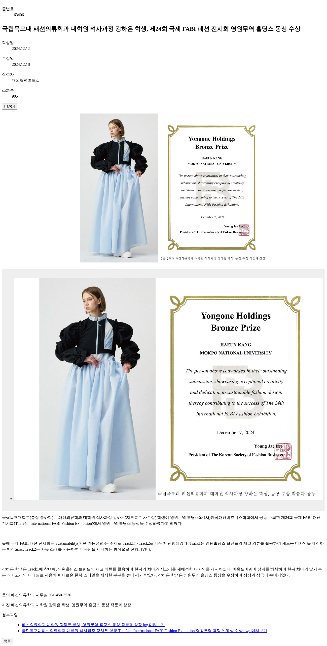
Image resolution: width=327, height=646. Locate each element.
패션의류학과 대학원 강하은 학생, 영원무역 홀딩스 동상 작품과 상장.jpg (85, 625)
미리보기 (157, 625)
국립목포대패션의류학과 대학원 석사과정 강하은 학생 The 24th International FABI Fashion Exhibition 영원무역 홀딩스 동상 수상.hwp (136, 631)
